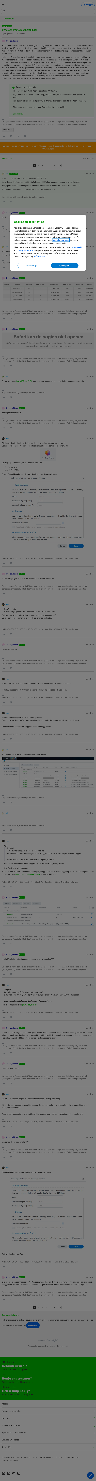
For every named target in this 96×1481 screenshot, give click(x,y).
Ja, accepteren (64, 265)
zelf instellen (39, 256)
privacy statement (25, 250)
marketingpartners (61, 240)
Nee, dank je (31, 265)
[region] (48, 243)
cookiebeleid (76, 247)
